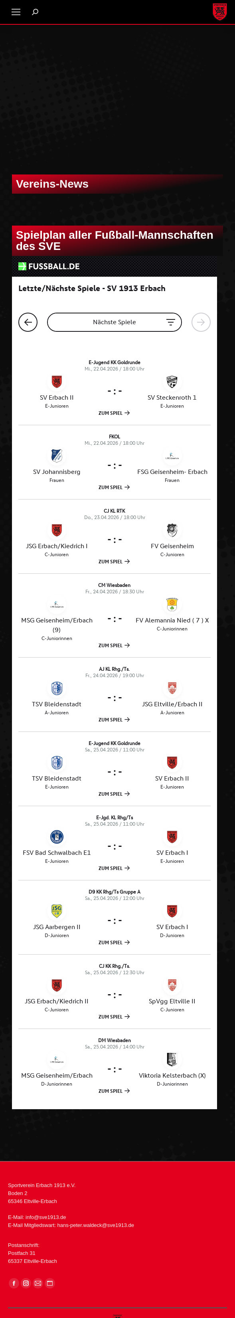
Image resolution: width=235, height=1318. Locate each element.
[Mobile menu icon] (16, 12)
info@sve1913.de (46, 1217)
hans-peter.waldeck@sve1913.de (95, 1225)
